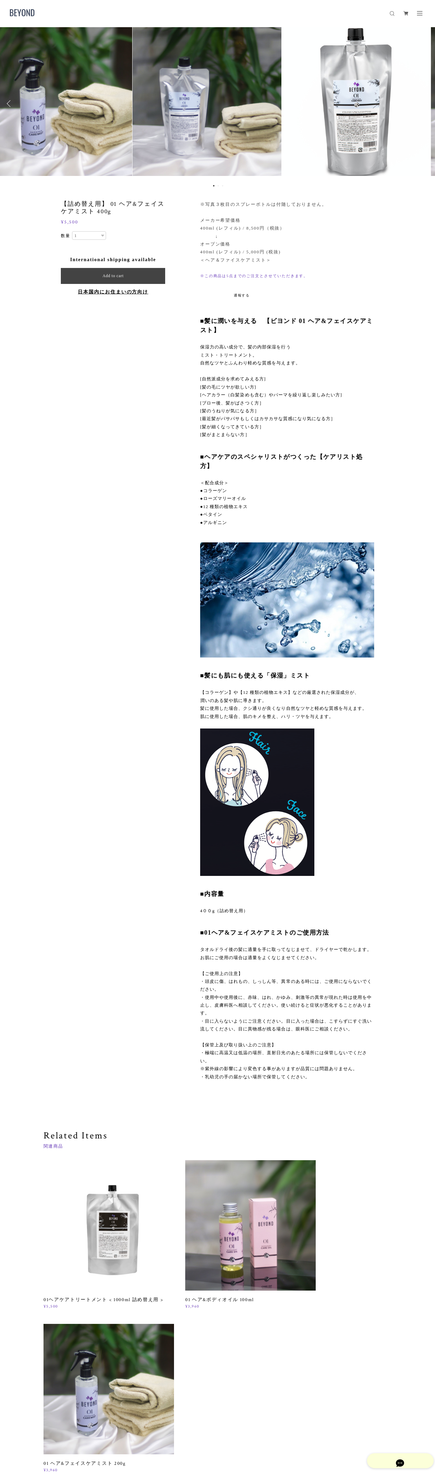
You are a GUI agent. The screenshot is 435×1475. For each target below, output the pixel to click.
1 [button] (213, 185)
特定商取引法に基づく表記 (134, 1437)
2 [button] (218, 185)
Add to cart (113, 275)
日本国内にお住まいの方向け (113, 291)
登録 (340, 1356)
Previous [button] (10, 103)
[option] (217, 103)
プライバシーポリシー (82, 1437)
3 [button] (222, 185)
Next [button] (424, 103)
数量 (65, 235)
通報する (242, 295)
